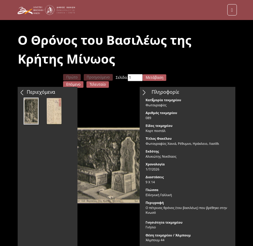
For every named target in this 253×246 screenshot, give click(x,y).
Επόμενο (73, 84)
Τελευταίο (97, 84)
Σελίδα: (122, 77)
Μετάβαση (154, 77)
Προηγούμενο (98, 77)
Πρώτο (71, 77)
